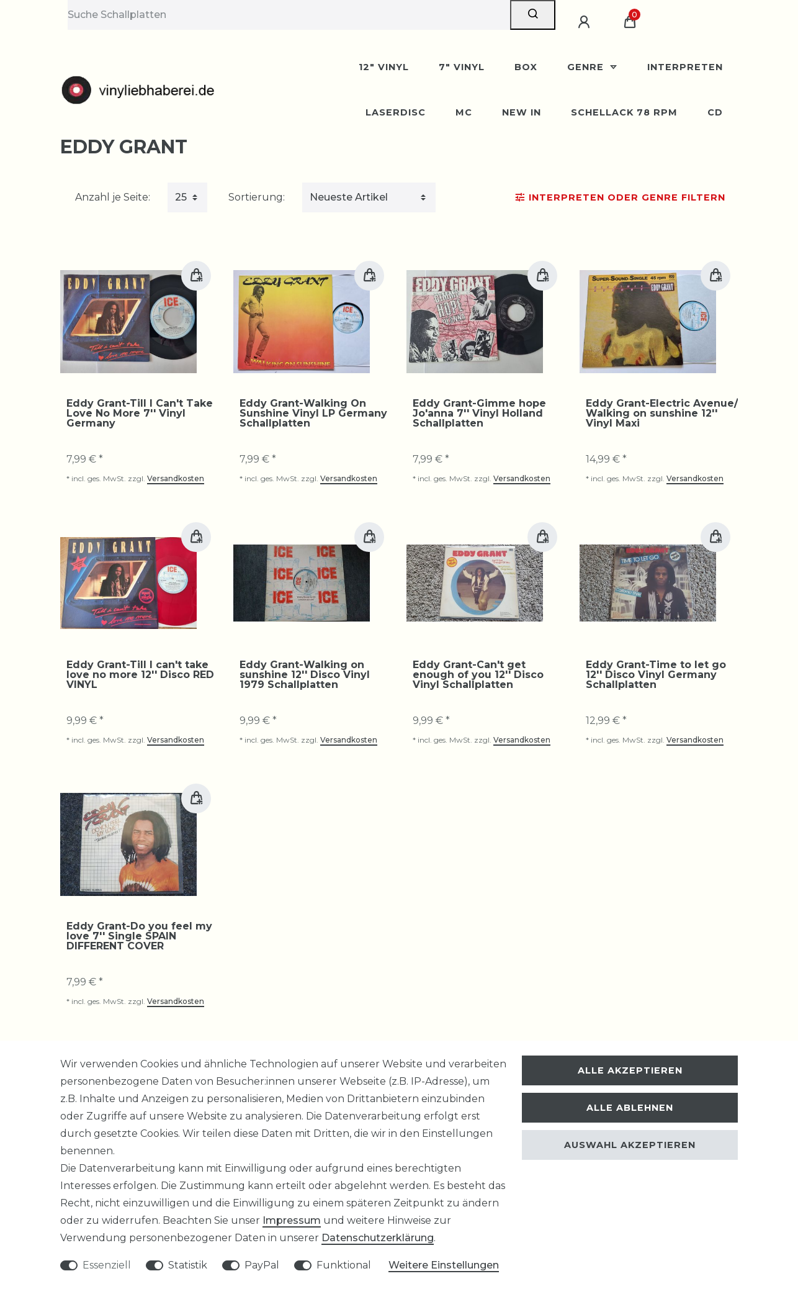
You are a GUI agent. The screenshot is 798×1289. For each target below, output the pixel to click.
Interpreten (685, 67)
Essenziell (107, 1265)
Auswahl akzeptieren (630, 1145)
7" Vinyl (462, 67)
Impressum (291, 1220)
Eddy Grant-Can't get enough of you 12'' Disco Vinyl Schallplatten (478, 675)
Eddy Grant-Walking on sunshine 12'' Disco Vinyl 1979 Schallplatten (305, 675)
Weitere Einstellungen (443, 1265)
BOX (525, 67)
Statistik (187, 1265)
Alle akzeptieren (630, 1070)
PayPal (261, 1265)
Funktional (343, 1265)
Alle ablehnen (629, 1107)
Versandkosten (175, 478)
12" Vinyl (384, 67)
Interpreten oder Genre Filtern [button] (620, 197)
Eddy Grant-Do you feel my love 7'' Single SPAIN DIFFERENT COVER (139, 936)
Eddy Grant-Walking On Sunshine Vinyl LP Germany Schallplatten (313, 413)
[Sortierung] (369, 197)
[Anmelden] (586, 22)
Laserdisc (395, 112)
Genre (587, 67)
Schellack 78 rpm (624, 112)
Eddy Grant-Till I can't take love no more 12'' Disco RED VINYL (140, 675)
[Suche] (532, 15)
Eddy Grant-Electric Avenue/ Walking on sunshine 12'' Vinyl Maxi (662, 413)
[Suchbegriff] (289, 15)
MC (463, 112)
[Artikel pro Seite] (187, 197)
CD (715, 112)
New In (521, 112)
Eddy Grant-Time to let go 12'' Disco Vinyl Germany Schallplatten (656, 675)
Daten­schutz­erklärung (377, 1238)
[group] (128, 321)
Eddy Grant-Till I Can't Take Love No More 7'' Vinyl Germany (139, 413)
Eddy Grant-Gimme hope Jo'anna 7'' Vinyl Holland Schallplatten (479, 413)
